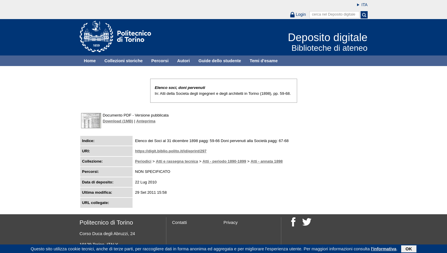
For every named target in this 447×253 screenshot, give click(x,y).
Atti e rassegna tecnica (177, 161)
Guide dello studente (219, 60)
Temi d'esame (264, 60)
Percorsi (160, 60)
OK (409, 249)
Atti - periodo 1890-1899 (224, 161)
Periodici (143, 161)
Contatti (179, 222)
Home (90, 60)
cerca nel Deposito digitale (333, 14)
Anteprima (145, 121)
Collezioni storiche (123, 60)
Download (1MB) (118, 121)
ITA (364, 4)
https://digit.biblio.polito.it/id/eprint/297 (170, 151)
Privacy (231, 222)
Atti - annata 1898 (267, 161)
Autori (183, 60)
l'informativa (383, 249)
